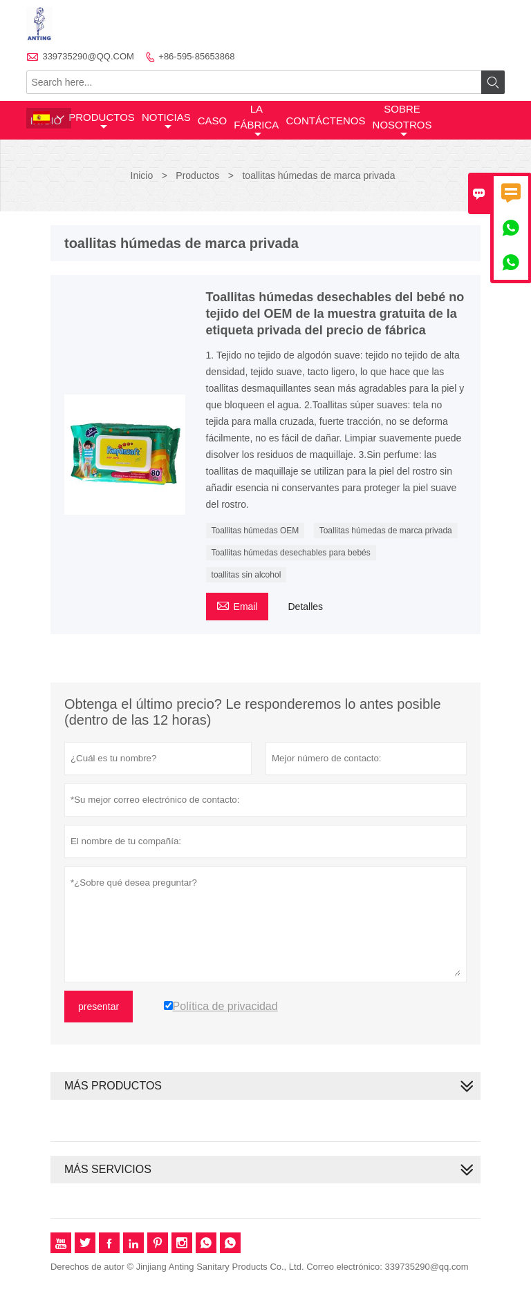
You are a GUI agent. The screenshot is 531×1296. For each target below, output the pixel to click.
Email (237, 605)
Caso (212, 120)
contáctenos (325, 120)
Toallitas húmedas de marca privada (385, 530)
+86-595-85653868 (196, 56)
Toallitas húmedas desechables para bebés (291, 553)
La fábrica (256, 121)
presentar (98, 1006)
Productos (101, 121)
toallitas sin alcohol (246, 575)
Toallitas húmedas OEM (255, 530)
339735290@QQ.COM (87, 56)
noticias (166, 121)
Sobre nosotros (402, 121)
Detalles (305, 606)
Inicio (142, 175)
